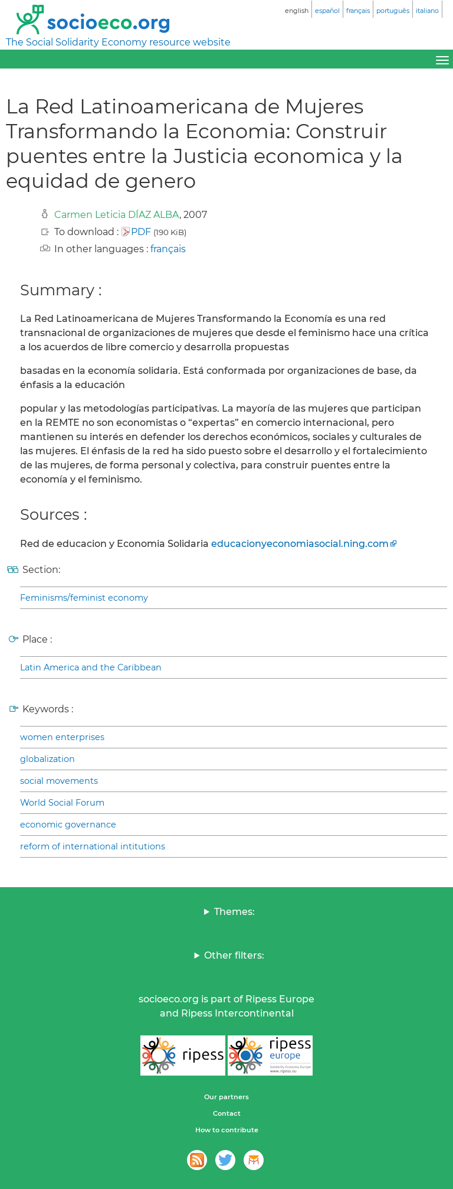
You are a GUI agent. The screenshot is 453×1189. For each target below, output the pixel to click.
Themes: (234, 911)
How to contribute (226, 1130)
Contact (227, 1113)
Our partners (226, 1097)
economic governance (68, 824)
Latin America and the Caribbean (91, 667)
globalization (47, 759)
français (168, 249)
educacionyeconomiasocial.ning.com (300, 543)
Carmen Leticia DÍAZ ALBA (116, 214)
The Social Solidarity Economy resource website (118, 42)
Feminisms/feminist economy (84, 597)
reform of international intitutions (92, 846)
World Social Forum (62, 802)
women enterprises (62, 737)
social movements (59, 781)
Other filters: (234, 955)
